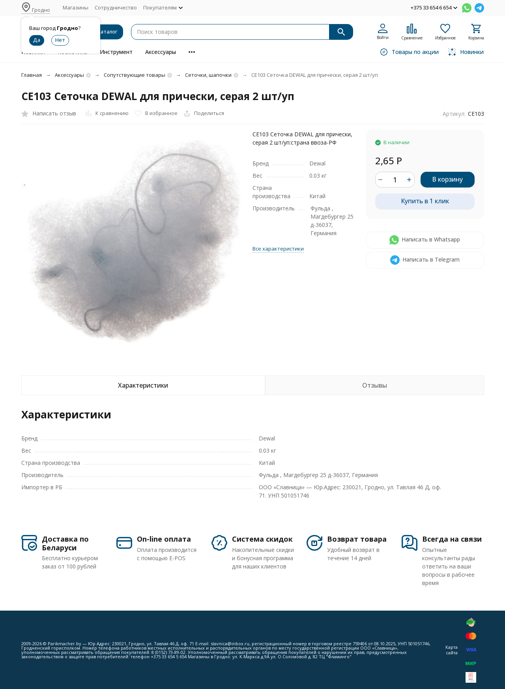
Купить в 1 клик (425, 201)
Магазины (75, 7)
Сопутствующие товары (134, 74)
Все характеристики (278, 248)
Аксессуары (160, 52)
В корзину (447, 179)
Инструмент (116, 52)
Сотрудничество (116, 7)
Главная (31, 74)
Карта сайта (451, 649)
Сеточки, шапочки (208, 74)
